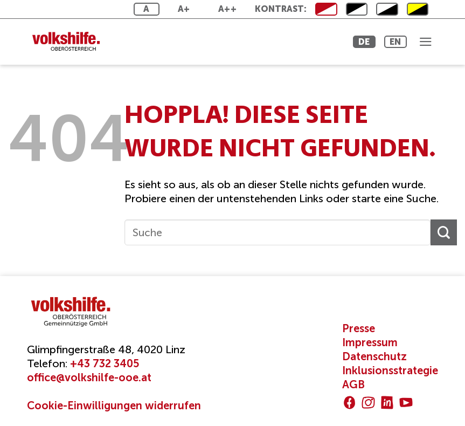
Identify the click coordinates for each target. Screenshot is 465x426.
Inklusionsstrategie (390, 370)
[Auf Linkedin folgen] (387, 402)
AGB (353, 384)
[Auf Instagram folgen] (368, 402)
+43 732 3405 (104, 363)
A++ (227, 9)
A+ (184, 9)
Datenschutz (374, 356)
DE (353, 42)
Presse (358, 328)
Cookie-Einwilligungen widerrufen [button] (114, 405)
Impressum (370, 342)
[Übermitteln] (444, 232)
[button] (425, 41)
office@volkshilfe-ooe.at (89, 377)
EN (390, 42)
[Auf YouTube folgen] (406, 402)
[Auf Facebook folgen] (349, 402)
